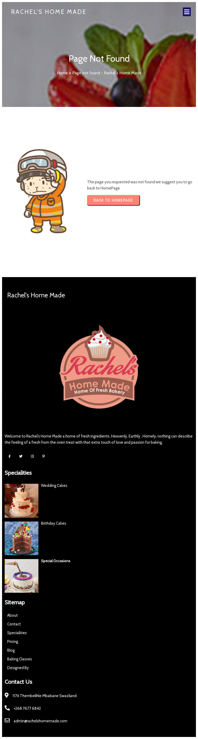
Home (62, 72)
